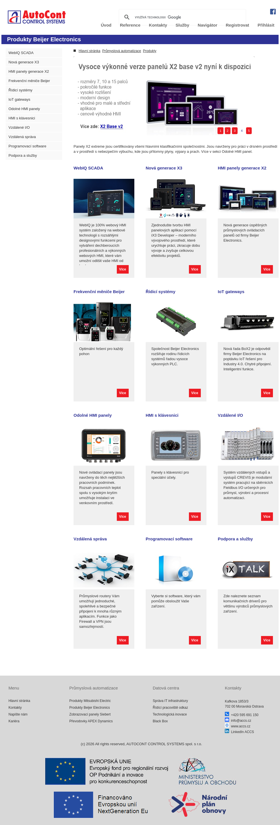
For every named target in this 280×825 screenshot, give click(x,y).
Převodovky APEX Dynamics (91, 721)
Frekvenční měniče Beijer (29, 81)
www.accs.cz (237, 726)
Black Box (160, 721)
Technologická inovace (170, 714)
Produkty (149, 51)
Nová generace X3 (23, 62)
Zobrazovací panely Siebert (90, 714)
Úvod (106, 25)
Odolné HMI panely (24, 109)
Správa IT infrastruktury (170, 701)
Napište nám (17, 714)
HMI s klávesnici (21, 118)
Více (122, 269)
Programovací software (27, 146)
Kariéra (14, 721)
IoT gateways (19, 99)
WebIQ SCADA (21, 53)
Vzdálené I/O (19, 127)
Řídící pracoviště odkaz (170, 708)
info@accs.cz (238, 721)
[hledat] (181, 17)
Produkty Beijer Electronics (89, 708)
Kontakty (15, 708)
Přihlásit (266, 25)
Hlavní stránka (89, 51)
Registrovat (237, 25)
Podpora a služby (22, 155)
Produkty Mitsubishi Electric (90, 701)
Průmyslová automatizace (121, 51)
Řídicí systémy (20, 90)
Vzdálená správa (22, 137)
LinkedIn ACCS (239, 732)
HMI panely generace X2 (28, 71)
